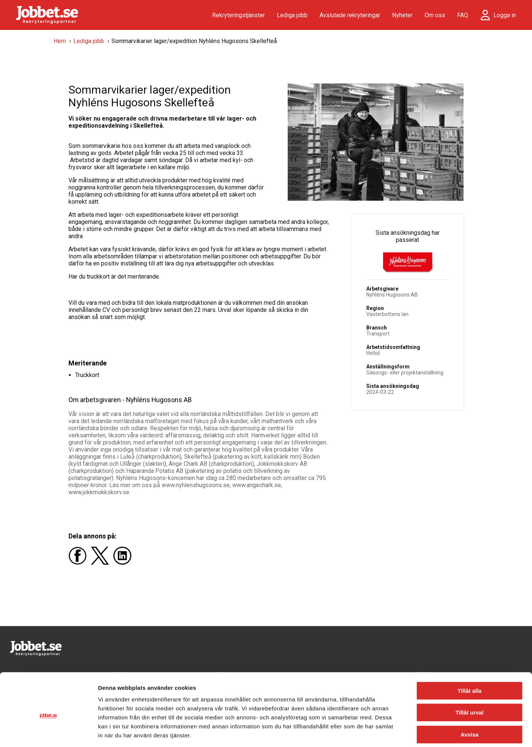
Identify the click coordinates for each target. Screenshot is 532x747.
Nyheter (402, 15)
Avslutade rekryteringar (349, 15)
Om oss (435, 15)
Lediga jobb (292, 15)
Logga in (504, 15)
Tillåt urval (470, 677)
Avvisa (470, 699)
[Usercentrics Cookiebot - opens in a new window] (48, 732)
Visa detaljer (406, 732)
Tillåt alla (469, 655)
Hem (59, 41)
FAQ (462, 15)
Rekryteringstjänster (238, 15)
